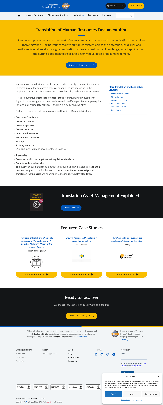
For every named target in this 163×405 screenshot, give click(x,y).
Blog (70, 352)
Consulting (20, 359)
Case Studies (73, 355)
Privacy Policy (21, 396)
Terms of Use (32, 396)
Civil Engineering (118, 96)
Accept (113, 394)
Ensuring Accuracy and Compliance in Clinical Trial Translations (81, 239)
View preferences (150, 394)
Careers (45, 348)
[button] (158, 376)
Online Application (49, 352)
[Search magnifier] (131, 17)
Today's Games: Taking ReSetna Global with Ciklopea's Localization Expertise (126, 240)
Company (106, 15)
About (70, 348)
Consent (42, 396)
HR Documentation (119, 103)
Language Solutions (34, 15)
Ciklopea (28, 6)
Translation (20, 352)
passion (49, 400)
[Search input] (124, 15)
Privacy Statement (136, 400)
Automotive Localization (121, 93)
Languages (93, 15)
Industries (78, 15)
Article (123, 338)
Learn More (82, 335)
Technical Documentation (121, 106)
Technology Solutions (58, 15)
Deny (132, 394)
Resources (72, 359)
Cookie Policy (125, 400)
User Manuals (116, 109)
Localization (20, 355)
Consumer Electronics (120, 99)
